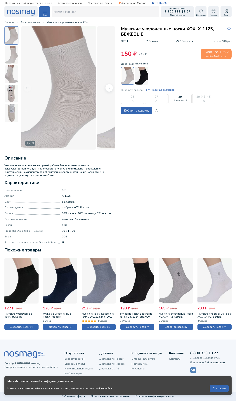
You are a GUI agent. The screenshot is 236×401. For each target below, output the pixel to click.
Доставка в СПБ (109, 368)
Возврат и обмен (75, 359)
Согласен (219, 388)
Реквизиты (138, 368)
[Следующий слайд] (109, 88)
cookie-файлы (103, 388)
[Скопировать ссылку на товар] (229, 28)
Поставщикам (139, 364)
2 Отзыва (152, 41)
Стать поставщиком (70, 3)
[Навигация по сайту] (44, 11)
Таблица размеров (160, 90)
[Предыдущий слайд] (27, 88)
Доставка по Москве (112, 364)
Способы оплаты (75, 364)
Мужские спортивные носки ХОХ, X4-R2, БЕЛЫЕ (214, 315)
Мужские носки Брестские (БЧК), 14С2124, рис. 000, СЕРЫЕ (98, 315)
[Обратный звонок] (177, 11)
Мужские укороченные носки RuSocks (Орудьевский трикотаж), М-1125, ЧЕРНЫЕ (19, 315)
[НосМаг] (21, 11)
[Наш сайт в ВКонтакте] (193, 370)
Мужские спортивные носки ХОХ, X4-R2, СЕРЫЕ (176, 315)
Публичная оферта (73, 396)
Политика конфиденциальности (155, 396)
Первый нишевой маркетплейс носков (28, 3)
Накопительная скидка (79, 368)
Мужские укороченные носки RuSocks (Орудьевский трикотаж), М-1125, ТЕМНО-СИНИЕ (58, 315)
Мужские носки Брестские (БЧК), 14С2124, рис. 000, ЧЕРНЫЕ (136, 315)
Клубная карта (73, 373)
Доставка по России (100, 3)
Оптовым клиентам (143, 359)
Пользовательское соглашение (110, 396)
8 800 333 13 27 (204, 353)
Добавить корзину (136, 111)
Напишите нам (216, 362)
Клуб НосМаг (160, 3)
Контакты (175, 359)
